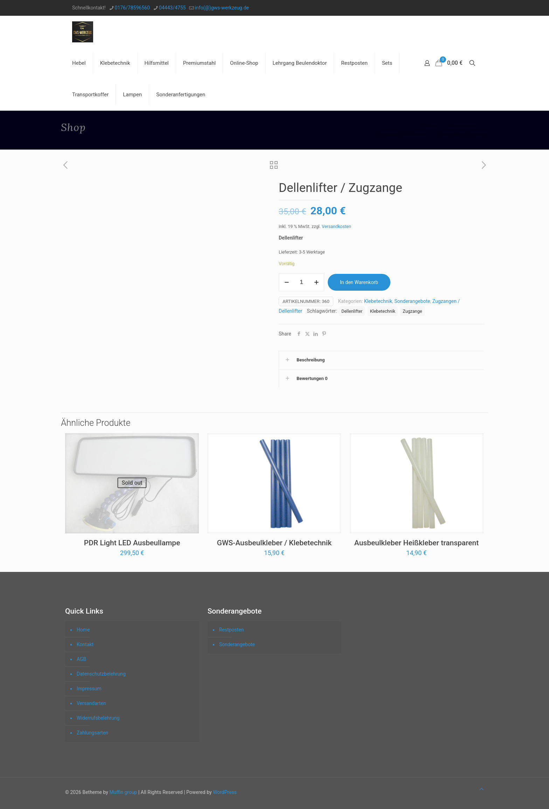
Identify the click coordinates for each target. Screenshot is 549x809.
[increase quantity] (316, 282)
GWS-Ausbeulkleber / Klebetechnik (274, 543)
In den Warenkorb (359, 282)
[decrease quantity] (286, 282)
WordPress (225, 792)
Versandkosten (336, 226)
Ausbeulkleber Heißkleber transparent (416, 543)
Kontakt (85, 644)
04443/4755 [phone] (172, 8)
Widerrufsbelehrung (98, 718)
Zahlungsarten (92, 732)
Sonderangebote (412, 301)
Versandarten (91, 703)
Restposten (231, 629)
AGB (81, 659)
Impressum (89, 688)
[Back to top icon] (481, 789)
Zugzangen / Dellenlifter (401, 134)
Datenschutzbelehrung (101, 674)
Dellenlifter (351, 311)
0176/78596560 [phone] (132, 8)
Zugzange (412, 311)
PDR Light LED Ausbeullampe (132, 543)
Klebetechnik (462, 126)
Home (429, 126)
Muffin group (123, 792)
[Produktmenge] (301, 282)
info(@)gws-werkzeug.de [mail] (222, 8)
